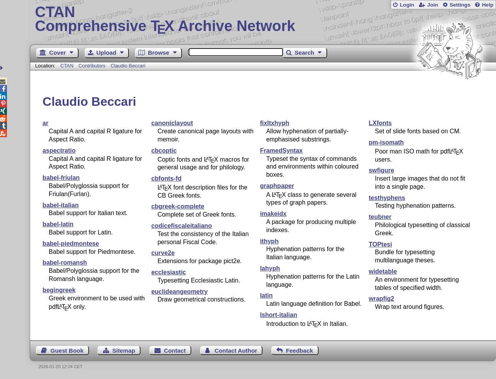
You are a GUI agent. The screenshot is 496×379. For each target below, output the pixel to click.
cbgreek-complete (177, 206)
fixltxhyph (274, 123)
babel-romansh (65, 262)
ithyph (269, 241)
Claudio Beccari (128, 66)
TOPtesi (380, 244)
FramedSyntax (281, 150)
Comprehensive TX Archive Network (263, 19)
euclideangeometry (179, 291)
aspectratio (59, 150)
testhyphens (387, 198)
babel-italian (61, 205)
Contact (175, 350)
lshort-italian (278, 315)
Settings (460, 5)
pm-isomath (386, 142)
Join (432, 5)
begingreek (59, 290)
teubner (380, 217)
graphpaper (277, 186)
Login (407, 5)
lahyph (270, 268)
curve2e (163, 253)
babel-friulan (61, 177)
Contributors (92, 66)
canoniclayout (172, 123)
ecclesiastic (168, 272)
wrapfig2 (381, 298)
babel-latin (58, 224)
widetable (383, 271)
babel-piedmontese (71, 243)
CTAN (67, 66)
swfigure (381, 170)
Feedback (299, 350)
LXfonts (380, 123)
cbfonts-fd (166, 178)
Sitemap (123, 350)
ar (45, 123)
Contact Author (236, 350)
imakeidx (273, 213)
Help (488, 5)
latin (266, 295)
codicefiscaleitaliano (181, 225)
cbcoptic (164, 150)
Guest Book (66, 350)
